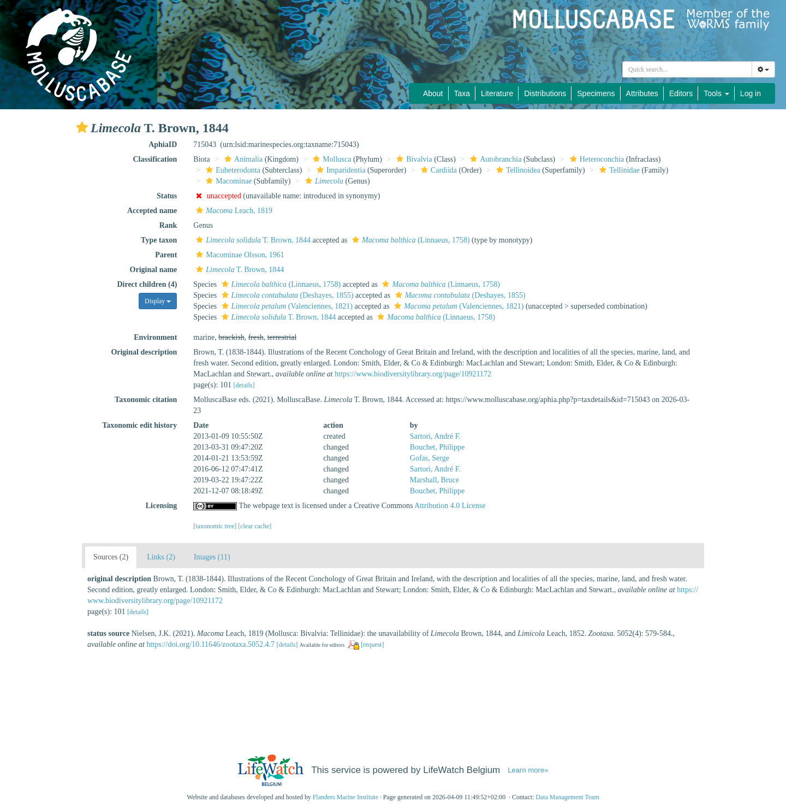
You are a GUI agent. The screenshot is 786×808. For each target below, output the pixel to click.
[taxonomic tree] (214, 526)
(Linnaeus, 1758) (409, 240)
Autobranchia (494, 159)
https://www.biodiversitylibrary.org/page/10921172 (413, 374)
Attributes (642, 93)
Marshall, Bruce (434, 480)
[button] (82, 127)
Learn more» (528, 770)
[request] (372, 644)
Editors (681, 93)
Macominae (227, 181)
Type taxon (159, 240)
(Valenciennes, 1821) (286, 306)
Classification (155, 159)
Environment (155, 337)
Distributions (545, 93)
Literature (497, 93)
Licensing (161, 506)
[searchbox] (687, 69)
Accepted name (152, 211)
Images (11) (212, 557)
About (433, 93)
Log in (750, 93)
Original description (144, 352)
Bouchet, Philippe (437, 447)
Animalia (242, 159)
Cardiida (437, 170)
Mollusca (330, 159)
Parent (166, 255)
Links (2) (161, 557)
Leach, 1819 (232, 211)
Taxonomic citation (146, 400)
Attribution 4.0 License (449, 506)
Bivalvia (413, 159)
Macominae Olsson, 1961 (238, 255)
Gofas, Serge (429, 458)
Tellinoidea (516, 170)
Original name (153, 270)
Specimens (596, 93)
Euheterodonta (231, 170)
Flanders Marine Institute (345, 797)
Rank (168, 225)
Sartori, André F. (435, 436)
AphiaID (162, 144)
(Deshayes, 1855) (286, 295)
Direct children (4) (147, 284)
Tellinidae (618, 170)
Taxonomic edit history (139, 425)
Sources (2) (110, 557)
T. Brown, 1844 (252, 240)
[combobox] (687, 69)
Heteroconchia (595, 159)
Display (158, 301)
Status (167, 196)
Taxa (462, 93)
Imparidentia (340, 170)
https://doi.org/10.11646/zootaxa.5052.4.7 (210, 644)
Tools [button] (716, 93)
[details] (243, 385)
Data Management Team (567, 797)
